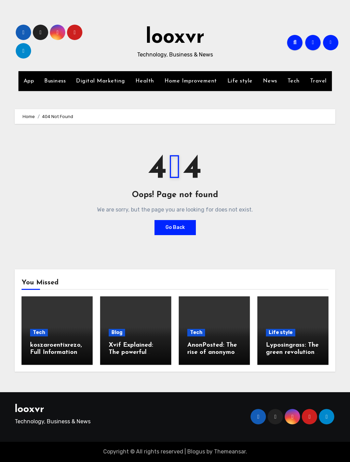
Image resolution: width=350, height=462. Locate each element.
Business (55, 81)
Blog (116, 332)
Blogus (196, 451)
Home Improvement (190, 81)
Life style (240, 81)
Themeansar (230, 451)
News (270, 81)
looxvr (175, 37)
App (29, 81)
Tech (293, 81)
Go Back (175, 227)
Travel (318, 81)
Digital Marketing (100, 81)
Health (144, 81)
